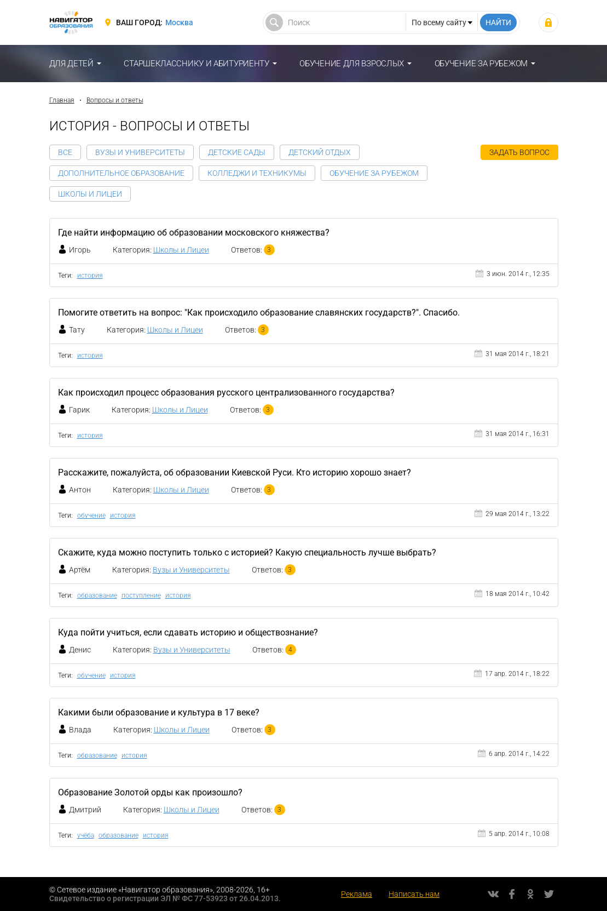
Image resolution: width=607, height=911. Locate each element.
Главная (61, 100)
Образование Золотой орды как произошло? (150, 792)
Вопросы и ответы (114, 100)
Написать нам (414, 894)
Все (65, 152)
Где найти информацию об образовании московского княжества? (193, 232)
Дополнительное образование (121, 173)
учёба (85, 835)
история (90, 275)
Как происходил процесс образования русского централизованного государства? (226, 392)
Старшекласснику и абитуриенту (196, 63)
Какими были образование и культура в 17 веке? (158, 712)
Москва (179, 22)
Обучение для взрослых (351, 63)
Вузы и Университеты (140, 152)
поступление (141, 595)
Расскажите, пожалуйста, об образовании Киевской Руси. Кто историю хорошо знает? (234, 472)
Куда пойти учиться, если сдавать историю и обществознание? (188, 632)
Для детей (71, 63)
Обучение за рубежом (481, 63)
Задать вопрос (519, 152)
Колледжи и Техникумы (257, 173)
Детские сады (236, 152)
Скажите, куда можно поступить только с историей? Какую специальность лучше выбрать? (247, 552)
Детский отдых (319, 152)
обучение (91, 515)
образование (97, 595)
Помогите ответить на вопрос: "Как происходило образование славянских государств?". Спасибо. (259, 312)
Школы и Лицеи (90, 194)
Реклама (356, 894)
